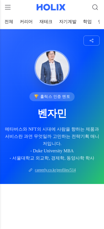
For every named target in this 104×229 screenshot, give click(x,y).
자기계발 (67, 21)
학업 (87, 21)
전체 (8, 21)
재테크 (45, 21)
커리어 (26, 21)
